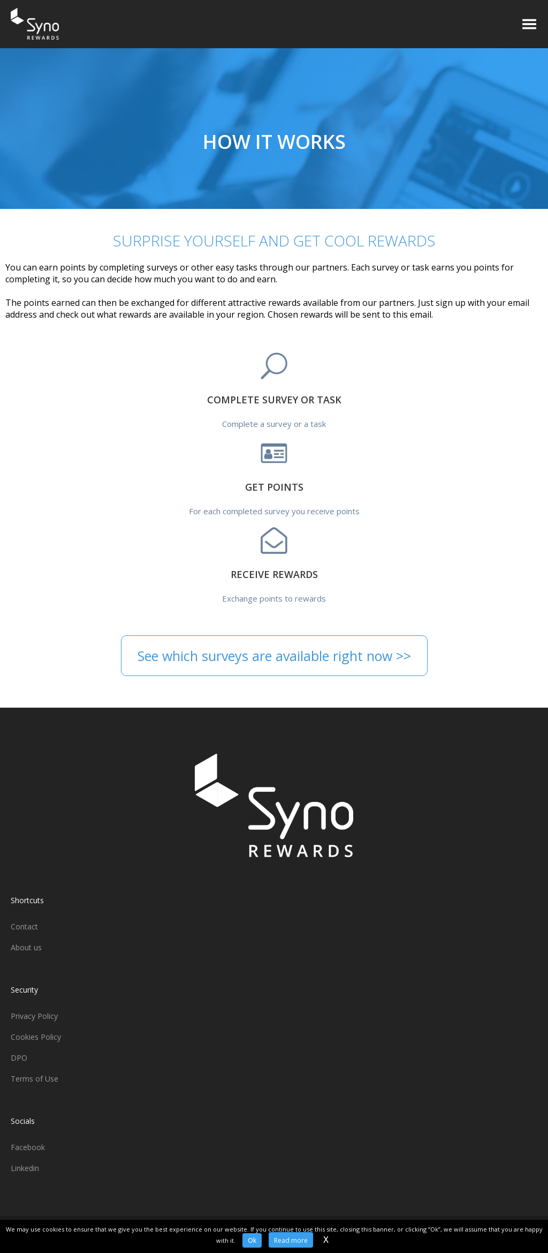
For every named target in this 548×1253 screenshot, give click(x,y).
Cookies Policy (36, 1037)
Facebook (28, 1147)
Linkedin (25, 1168)
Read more (291, 1240)
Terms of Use (34, 1079)
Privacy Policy (34, 1016)
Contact (24, 926)
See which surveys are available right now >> (274, 656)
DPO (19, 1058)
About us (26, 947)
